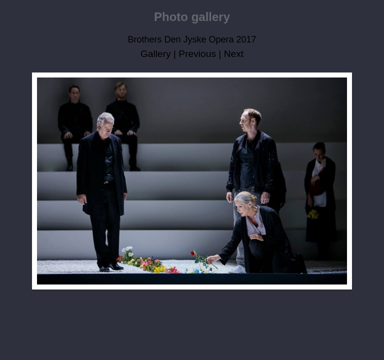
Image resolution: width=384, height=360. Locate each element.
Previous (197, 53)
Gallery (155, 53)
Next (234, 53)
